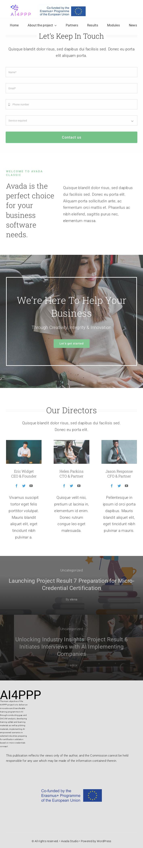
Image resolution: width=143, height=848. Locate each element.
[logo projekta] (20, 4)
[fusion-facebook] (16, 487)
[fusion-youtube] (31, 487)
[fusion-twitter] (23, 487)
